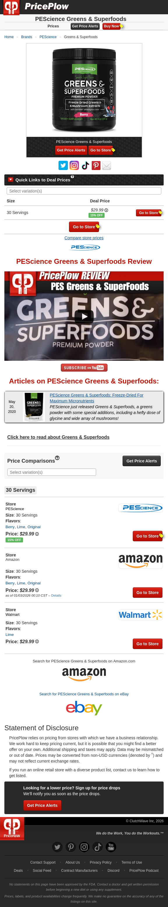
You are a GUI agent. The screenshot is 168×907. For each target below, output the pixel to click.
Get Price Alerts (85, 26)
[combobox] (84, 191)
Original (34, 527)
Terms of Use (131, 862)
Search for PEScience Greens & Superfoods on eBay (84, 694)
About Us (73, 862)
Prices (53, 26)
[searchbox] (85, 191)
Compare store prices (84, 238)
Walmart (13, 614)
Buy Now (112, 26)
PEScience (15, 509)
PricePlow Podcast (143, 871)
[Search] (144, 7)
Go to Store (101, 150)
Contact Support (43, 862)
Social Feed (42, 871)
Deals (18, 871)
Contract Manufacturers (79, 871)
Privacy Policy (101, 862)
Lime (21, 527)
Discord (114, 871)
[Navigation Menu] (157, 7)
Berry (10, 527)
